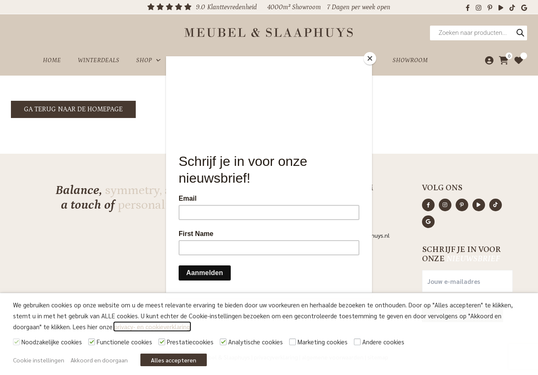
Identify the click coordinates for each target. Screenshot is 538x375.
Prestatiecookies (190, 342)
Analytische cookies (255, 342)
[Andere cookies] (357, 341)
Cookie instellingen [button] (38, 360)
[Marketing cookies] (292, 341)
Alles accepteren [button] (173, 360)
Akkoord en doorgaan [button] (99, 360)
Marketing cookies (323, 342)
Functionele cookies (124, 342)
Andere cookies (383, 342)
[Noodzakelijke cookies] (16, 341)
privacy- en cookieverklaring (152, 326)
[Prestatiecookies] (161, 341)
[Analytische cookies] (223, 341)
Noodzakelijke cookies (51, 342)
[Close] (370, 58)
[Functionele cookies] (91, 341)
